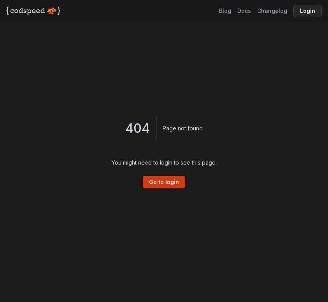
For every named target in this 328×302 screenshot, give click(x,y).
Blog (225, 10)
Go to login (164, 182)
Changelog (272, 10)
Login (307, 10)
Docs (244, 10)
